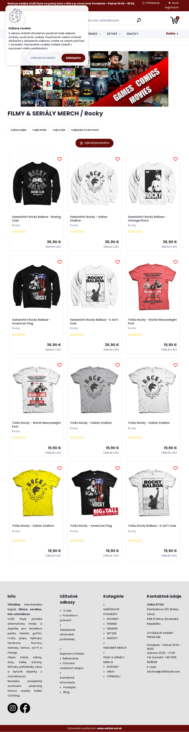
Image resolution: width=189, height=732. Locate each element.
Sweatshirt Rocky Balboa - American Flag (31, 321)
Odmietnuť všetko (43, 58)
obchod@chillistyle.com (163, 672)
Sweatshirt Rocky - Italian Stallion (88, 218)
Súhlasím (73, 58)
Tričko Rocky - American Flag (91, 526)
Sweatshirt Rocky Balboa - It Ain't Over (94, 321)
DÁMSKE (91, 34)
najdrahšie (39, 130)
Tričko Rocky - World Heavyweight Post (152, 321)
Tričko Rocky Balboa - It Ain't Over (152, 526)
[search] (139, 21)
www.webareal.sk (109, 728)
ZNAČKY (132, 34)
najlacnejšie (18, 130)
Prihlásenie (153, 3)
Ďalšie (170, 33)
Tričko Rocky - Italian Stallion (91, 423)
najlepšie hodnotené (85, 130)
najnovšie (59, 130)
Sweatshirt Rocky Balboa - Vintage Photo (147, 218)
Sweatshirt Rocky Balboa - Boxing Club (36, 218)
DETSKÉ (112, 34)
